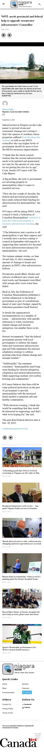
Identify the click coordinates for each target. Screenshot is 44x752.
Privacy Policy (7, 708)
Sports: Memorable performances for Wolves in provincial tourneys (19, 648)
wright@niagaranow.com (15, 429)
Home (4, 684)
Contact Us (6, 704)
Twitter (27, 707)
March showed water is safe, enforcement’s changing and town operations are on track (21, 542)
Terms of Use (7, 713)
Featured (25, 688)
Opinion (25, 684)
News (4, 688)
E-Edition (27, 692)
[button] (3, 35)
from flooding (29, 137)
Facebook (28, 704)
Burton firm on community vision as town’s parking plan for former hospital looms (21, 577)
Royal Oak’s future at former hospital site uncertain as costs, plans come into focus (21, 613)
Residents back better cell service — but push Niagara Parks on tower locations (20, 507)
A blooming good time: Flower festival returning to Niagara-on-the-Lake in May (21, 471)
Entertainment (8, 692)
